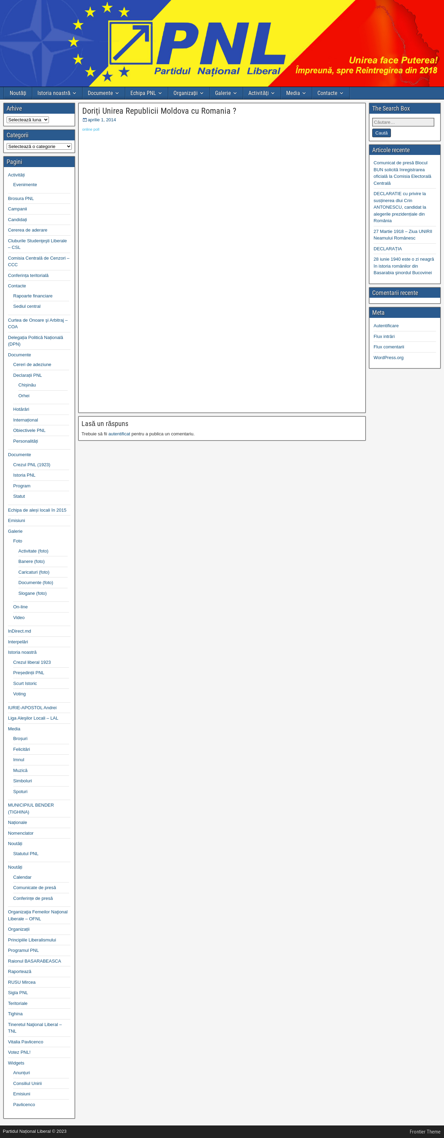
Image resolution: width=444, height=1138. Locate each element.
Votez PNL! (19, 1052)
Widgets (16, 1063)
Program (22, 485)
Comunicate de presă (34, 887)
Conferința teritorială (28, 275)
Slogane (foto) (32, 593)
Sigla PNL (18, 992)
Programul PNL (23, 950)
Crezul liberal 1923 (32, 662)
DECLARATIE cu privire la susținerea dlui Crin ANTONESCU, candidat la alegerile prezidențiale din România (400, 207)
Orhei (23, 395)
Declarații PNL (27, 375)
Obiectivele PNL (29, 430)
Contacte (327, 93)
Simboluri (22, 780)
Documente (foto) (35, 582)
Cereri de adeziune (32, 364)
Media (293, 93)
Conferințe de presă (33, 898)
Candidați (17, 219)
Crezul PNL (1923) (31, 464)
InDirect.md (19, 631)
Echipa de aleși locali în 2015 (37, 510)
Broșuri (20, 738)
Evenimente (25, 184)
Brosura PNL (21, 198)
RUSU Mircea (21, 982)
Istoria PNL (24, 475)
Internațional (25, 420)
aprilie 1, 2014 (102, 119)
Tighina (15, 1013)
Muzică (20, 770)
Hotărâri (21, 409)
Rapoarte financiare (32, 295)
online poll (91, 129)
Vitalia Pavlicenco (25, 1041)
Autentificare (386, 325)
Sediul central (27, 306)
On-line (20, 606)
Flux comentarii (389, 346)
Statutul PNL (26, 853)
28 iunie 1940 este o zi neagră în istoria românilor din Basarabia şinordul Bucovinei (404, 266)
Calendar (22, 877)
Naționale (17, 822)
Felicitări (21, 749)
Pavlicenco (24, 1104)
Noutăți (18, 93)
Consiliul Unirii (27, 1083)
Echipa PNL (143, 93)
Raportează (19, 971)
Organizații (185, 93)
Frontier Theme (425, 1132)
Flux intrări (384, 336)
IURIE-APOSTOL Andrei (32, 707)
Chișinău (27, 385)
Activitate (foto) (33, 551)
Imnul (18, 759)
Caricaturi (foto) (34, 572)
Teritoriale (17, 1003)
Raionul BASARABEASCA (34, 961)
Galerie (223, 93)
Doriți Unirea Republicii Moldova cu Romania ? (159, 111)
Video (19, 617)
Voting (19, 693)
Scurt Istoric (25, 683)
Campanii (17, 208)
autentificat (119, 433)
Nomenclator (21, 833)
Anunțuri (21, 1072)
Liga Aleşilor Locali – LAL (33, 718)
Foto (17, 541)
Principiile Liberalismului (32, 939)
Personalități (25, 441)
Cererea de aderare (27, 230)
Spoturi (20, 791)
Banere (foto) (31, 561)
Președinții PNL (28, 672)
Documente (100, 93)
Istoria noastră (53, 93)
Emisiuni (16, 520)
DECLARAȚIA (388, 248)
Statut (19, 496)
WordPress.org (388, 357)
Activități (258, 93)
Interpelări (18, 641)
